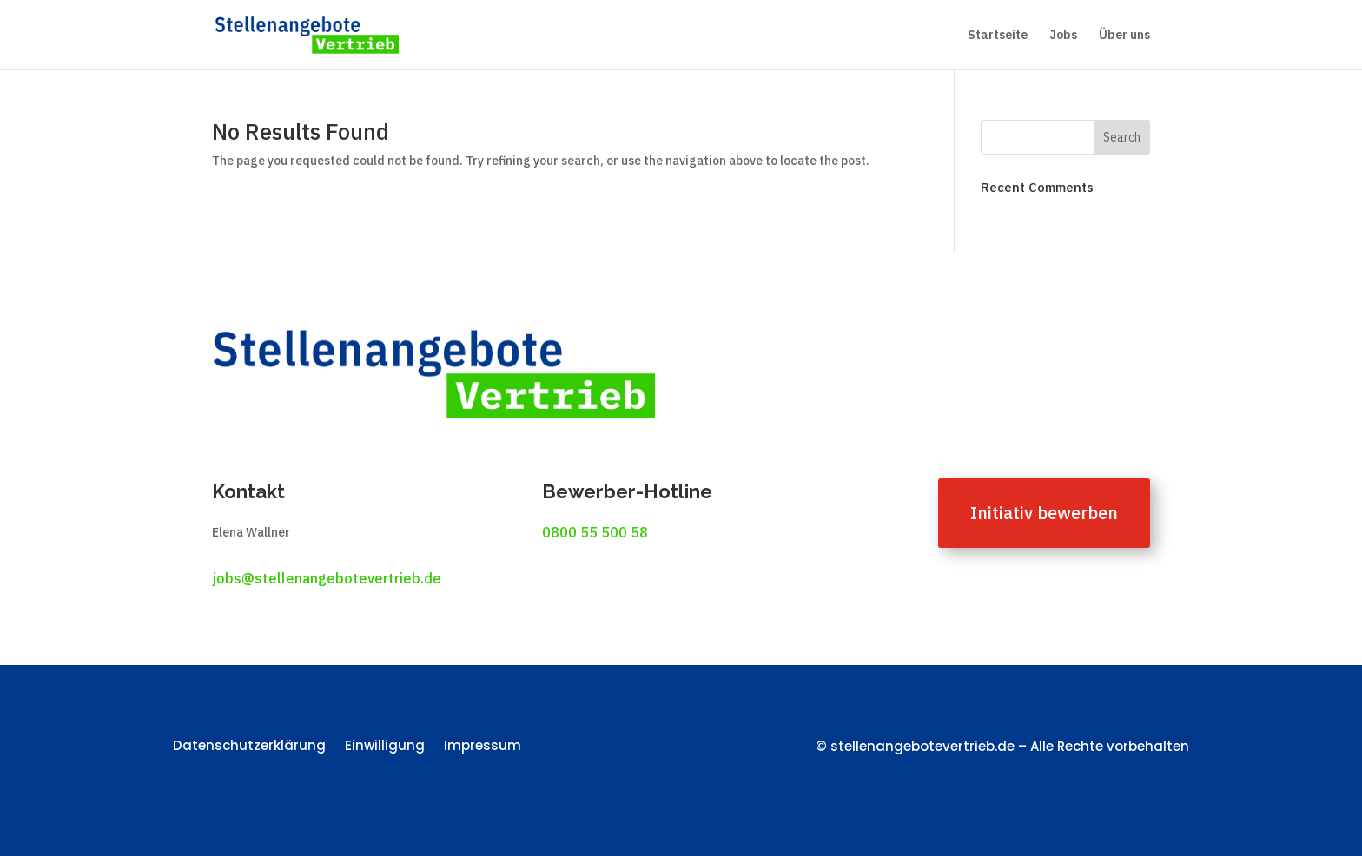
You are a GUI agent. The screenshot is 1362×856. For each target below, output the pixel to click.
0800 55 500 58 (595, 532)
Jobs (1063, 36)
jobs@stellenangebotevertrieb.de (326, 578)
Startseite (998, 36)
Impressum (482, 747)
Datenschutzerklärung (249, 747)
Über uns (1124, 36)
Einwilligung (385, 747)
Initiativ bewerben (1044, 512)
